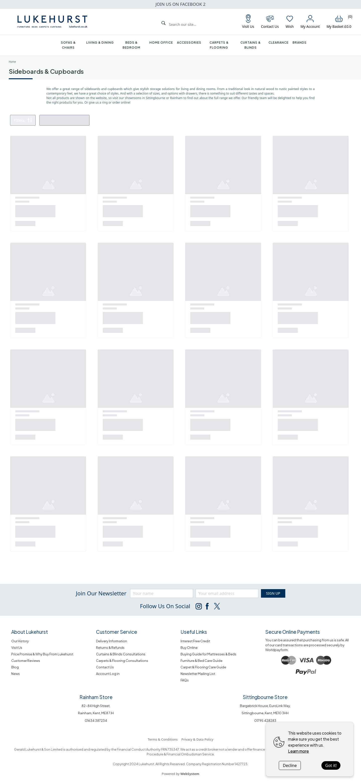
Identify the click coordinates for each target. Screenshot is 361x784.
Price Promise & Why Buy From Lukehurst (42, 654)
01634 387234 (96, 721)
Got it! (330, 765)
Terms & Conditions (162, 739)
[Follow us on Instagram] (198, 606)
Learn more (298, 751)
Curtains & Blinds (250, 45)
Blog (15, 667)
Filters (23, 120)
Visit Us (16, 648)
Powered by (180, 773)
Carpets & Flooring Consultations (122, 661)
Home (12, 61)
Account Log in (108, 674)
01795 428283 (265, 721)
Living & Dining (100, 42)
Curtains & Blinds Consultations (120, 654)
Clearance (278, 42)
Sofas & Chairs (68, 45)
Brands (300, 42)
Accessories (189, 42)
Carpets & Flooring (219, 45)
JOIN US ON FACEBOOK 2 (180, 4)
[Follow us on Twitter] (216, 606)
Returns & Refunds (110, 648)
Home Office (161, 42)
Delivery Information (111, 641)
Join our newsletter (101, 593)
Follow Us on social (165, 606)
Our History (20, 641)
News (15, 674)
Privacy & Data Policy (197, 739)
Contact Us (105, 667)
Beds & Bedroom (131, 45)
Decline (290, 765)
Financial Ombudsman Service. (190, 754)
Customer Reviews (25, 661)
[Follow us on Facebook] (207, 606)
